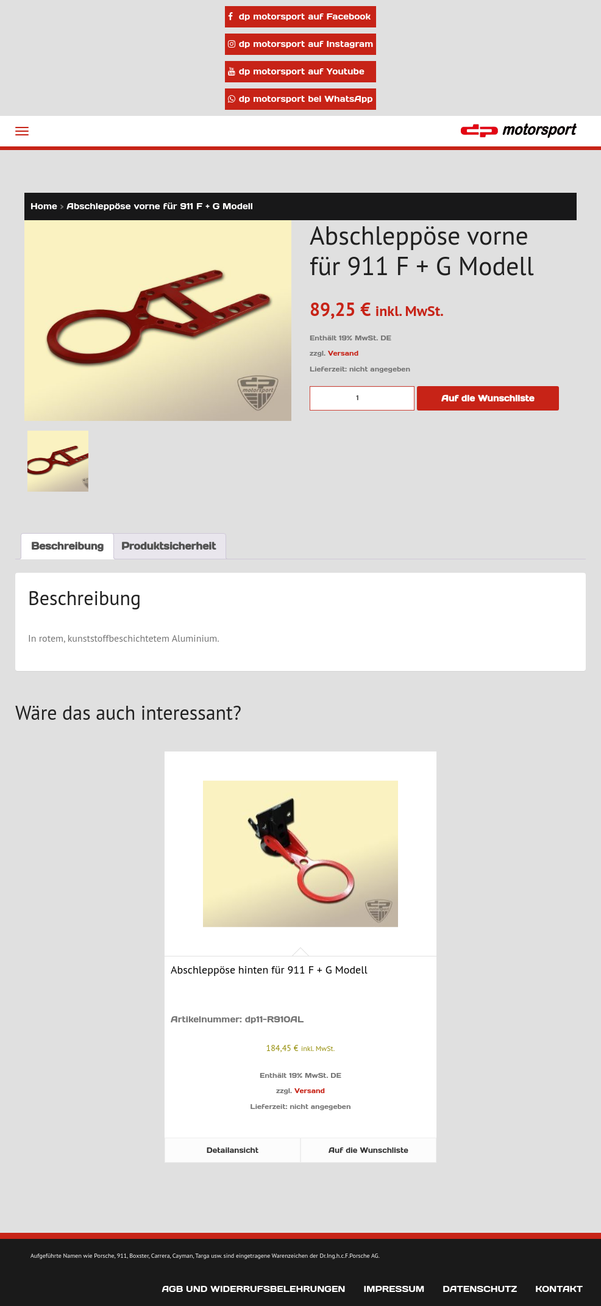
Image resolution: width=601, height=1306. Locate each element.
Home (43, 206)
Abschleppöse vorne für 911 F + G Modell (159, 206)
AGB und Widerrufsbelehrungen (253, 1288)
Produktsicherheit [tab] (168, 546)
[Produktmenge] (362, 398)
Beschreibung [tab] (67, 546)
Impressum (393, 1288)
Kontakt (559, 1288)
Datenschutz (480, 1288)
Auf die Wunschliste (488, 398)
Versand (343, 353)
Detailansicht (232, 1150)
